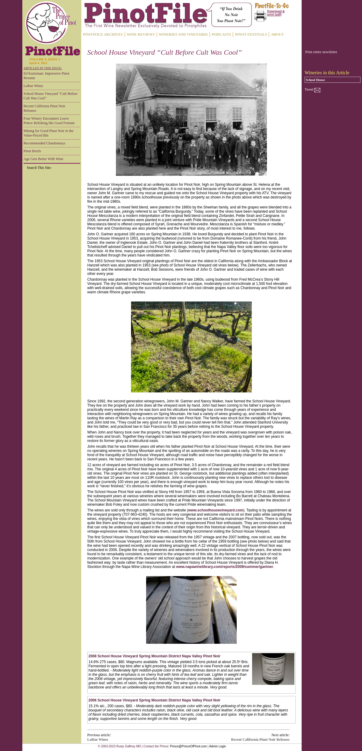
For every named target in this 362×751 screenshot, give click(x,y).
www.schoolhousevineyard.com (215, 510)
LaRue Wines (33, 86)
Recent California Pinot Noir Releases (44, 108)
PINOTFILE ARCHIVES (103, 34)
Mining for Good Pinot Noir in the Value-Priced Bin (48, 133)
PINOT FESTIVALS (251, 34)
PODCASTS (221, 34)
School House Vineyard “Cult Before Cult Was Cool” (50, 96)
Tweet (309, 89)
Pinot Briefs (32, 151)
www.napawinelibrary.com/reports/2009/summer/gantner (224, 567)
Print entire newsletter (321, 52)
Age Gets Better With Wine (43, 159)
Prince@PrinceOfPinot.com (188, 746)
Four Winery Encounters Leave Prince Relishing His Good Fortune (49, 120)
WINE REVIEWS (141, 34)
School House (315, 80)
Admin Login (217, 746)
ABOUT (277, 34)
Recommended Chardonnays (44, 143)
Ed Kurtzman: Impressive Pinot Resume (46, 75)
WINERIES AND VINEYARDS (183, 34)
